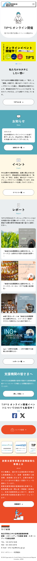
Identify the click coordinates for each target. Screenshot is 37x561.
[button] (16, 63)
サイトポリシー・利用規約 (10, 552)
